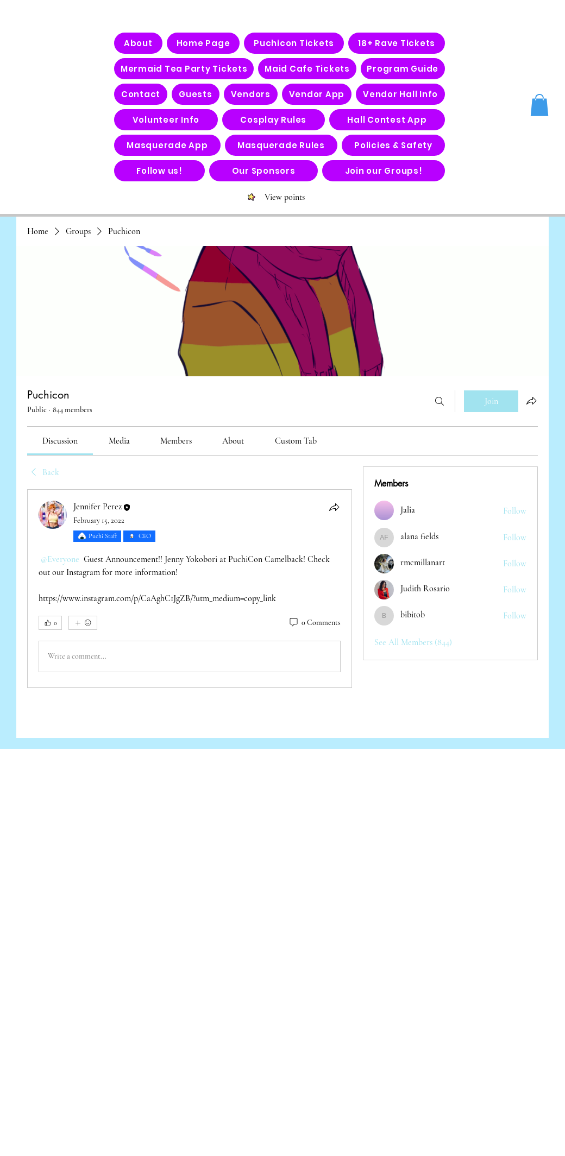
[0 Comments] (314, 622)
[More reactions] (82, 623)
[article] (189, 588)
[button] (539, 105)
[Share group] (531, 400)
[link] (60, 440)
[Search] (439, 401)
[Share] (334, 507)
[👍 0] (50, 623)
